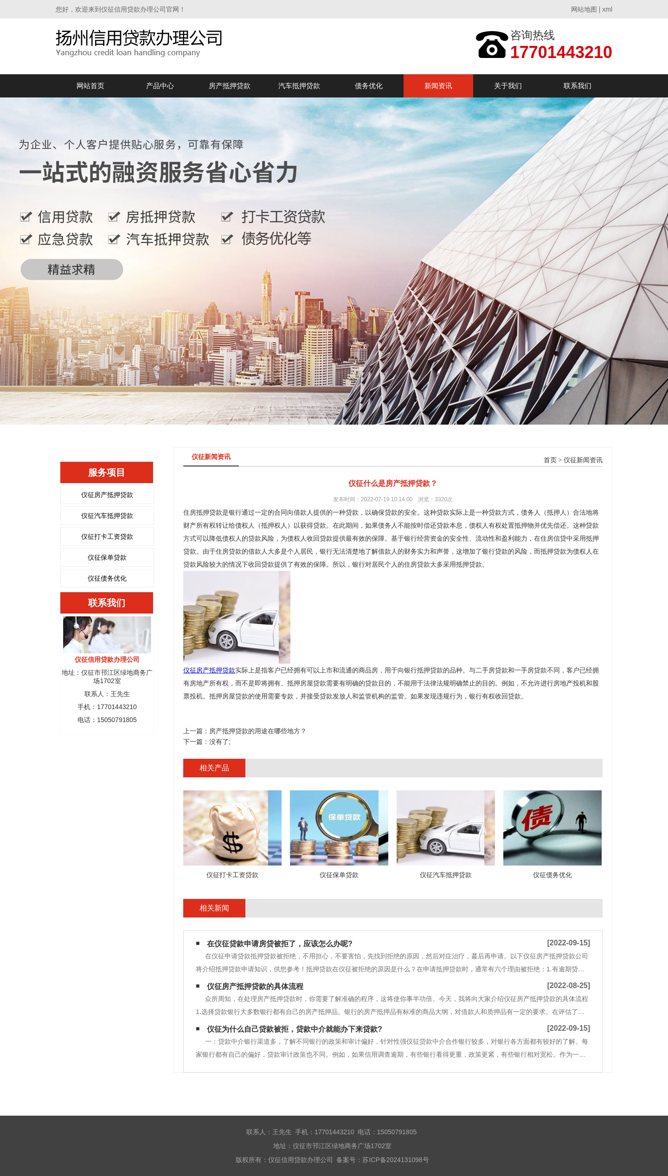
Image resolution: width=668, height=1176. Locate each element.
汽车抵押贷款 (299, 86)
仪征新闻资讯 (583, 460)
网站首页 (90, 86)
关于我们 (508, 86)
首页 (550, 460)
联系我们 (577, 86)
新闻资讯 (438, 86)
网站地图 (584, 9)
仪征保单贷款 (107, 557)
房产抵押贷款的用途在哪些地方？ (258, 731)
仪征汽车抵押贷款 (107, 515)
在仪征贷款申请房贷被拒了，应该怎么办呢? (280, 944)
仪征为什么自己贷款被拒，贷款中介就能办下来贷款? (294, 1029)
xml (607, 9)
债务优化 (369, 86)
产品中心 (160, 86)
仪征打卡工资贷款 (107, 536)
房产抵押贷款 (229, 86)
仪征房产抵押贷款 (107, 494)
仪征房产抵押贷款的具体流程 (255, 986)
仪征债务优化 (107, 578)
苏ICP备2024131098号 (395, 1159)
